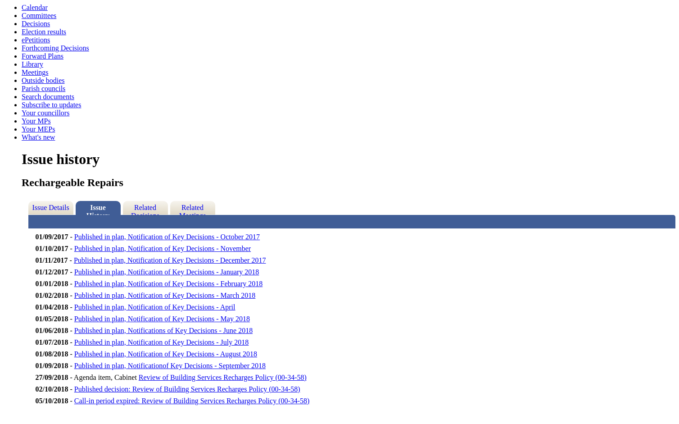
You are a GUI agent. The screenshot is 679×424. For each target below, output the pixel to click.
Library (32, 64)
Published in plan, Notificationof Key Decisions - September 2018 (170, 365)
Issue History (98, 209)
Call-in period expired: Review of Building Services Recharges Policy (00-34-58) (192, 401)
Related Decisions (145, 209)
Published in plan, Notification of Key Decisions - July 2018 (161, 342)
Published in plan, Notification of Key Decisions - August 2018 (165, 354)
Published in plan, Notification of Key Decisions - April (154, 307)
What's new (38, 137)
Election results (44, 32)
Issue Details (50, 207)
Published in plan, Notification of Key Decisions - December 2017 (170, 260)
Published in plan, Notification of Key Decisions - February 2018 (168, 283)
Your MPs (36, 121)
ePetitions (36, 40)
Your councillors (45, 113)
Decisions (36, 23)
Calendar (35, 7)
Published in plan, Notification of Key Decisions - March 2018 (165, 295)
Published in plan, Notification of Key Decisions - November (162, 248)
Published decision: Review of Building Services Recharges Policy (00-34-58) (187, 389)
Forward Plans (42, 56)
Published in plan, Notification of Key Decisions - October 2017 (167, 237)
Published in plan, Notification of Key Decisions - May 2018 (162, 319)
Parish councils (43, 88)
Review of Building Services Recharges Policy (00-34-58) (223, 377)
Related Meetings (192, 209)
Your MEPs (38, 129)
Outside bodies (43, 80)
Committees (39, 15)
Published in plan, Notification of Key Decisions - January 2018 (166, 272)
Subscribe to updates (51, 105)
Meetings (35, 72)
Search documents (48, 96)
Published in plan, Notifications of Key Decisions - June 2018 (163, 330)
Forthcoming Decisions (55, 48)
